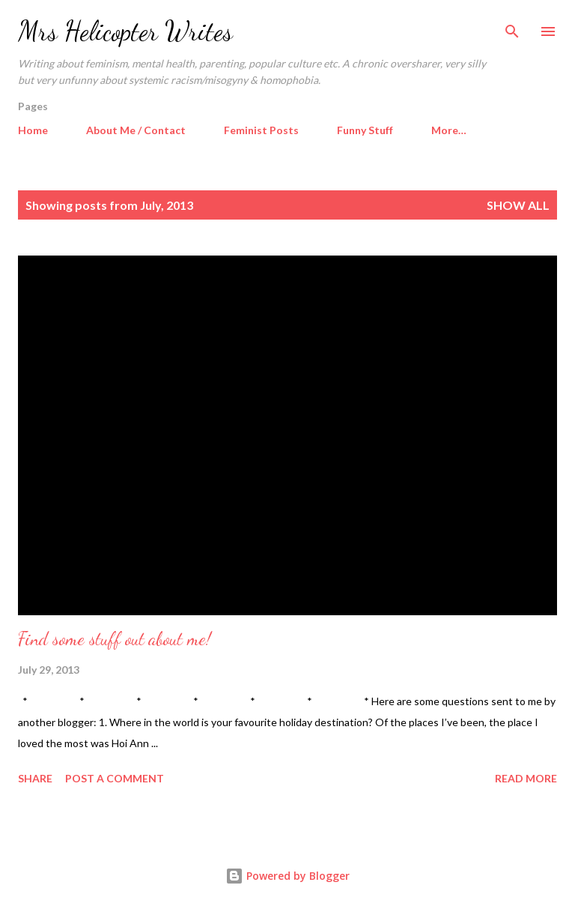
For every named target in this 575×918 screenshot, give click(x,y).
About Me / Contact (136, 130)
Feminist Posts (261, 130)
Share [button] (35, 778)
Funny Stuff (365, 130)
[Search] (512, 27)
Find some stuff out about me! (114, 639)
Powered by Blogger (287, 876)
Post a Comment (114, 778)
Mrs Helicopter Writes (125, 31)
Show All (518, 205)
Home (33, 130)
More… (448, 130)
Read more (526, 778)
